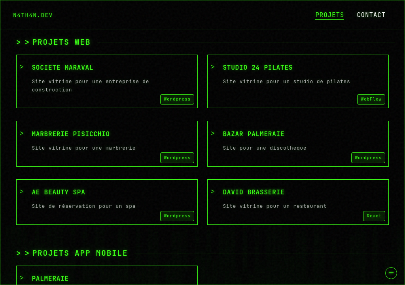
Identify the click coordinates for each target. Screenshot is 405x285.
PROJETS (329, 15)
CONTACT (371, 15)
